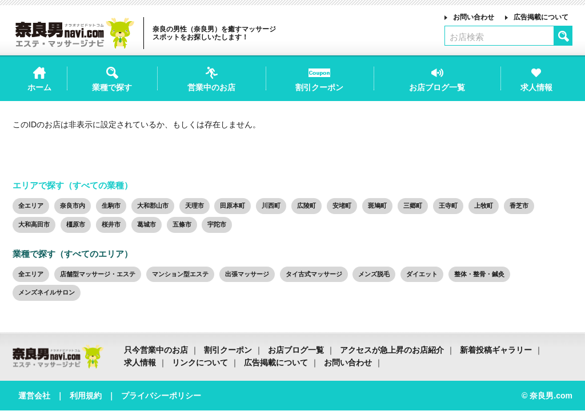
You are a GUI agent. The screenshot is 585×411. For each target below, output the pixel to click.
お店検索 (467, 37)
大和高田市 (34, 224)
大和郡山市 (153, 205)
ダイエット (422, 274)
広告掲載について (541, 17)
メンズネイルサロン (46, 292)
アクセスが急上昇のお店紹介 (392, 349)
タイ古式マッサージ (314, 274)
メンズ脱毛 (374, 274)
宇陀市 (216, 224)
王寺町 (448, 205)
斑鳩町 (377, 205)
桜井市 (111, 224)
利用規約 (86, 395)
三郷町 (412, 205)
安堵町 (341, 205)
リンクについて (200, 362)
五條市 (182, 224)
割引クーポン (228, 349)
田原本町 (232, 205)
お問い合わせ (473, 17)
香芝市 (519, 205)
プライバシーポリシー (161, 395)
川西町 (271, 205)
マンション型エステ (180, 274)
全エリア (30, 205)
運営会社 (34, 395)
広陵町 (306, 205)
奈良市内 (72, 205)
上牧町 (483, 205)
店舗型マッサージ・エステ (97, 274)
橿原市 (75, 224)
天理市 (194, 205)
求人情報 (140, 362)
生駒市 (111, 205)
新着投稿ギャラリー (496, 349)
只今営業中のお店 (156, 349)
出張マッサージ (247, 274)
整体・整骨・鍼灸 (479, 274)
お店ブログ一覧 (296, 349)
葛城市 (146, 224)
